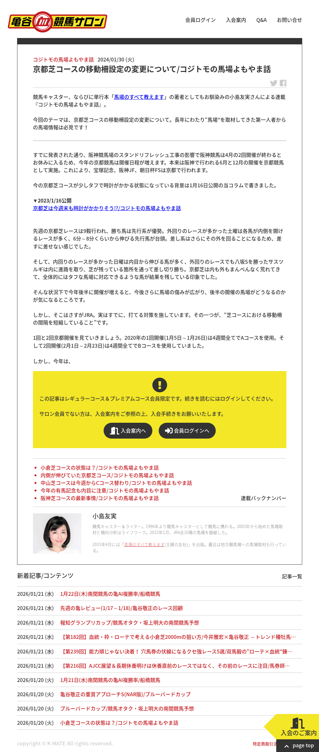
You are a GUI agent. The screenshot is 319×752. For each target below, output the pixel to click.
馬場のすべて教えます (139, 96)
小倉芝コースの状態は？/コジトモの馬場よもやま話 (100, 467)
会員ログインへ (187, 430)
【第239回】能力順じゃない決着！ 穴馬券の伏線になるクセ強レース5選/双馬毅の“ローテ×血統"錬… (176, 651)
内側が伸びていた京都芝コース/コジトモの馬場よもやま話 (107, 475)
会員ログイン (200, 19)
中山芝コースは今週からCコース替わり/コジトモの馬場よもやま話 (116, 482)
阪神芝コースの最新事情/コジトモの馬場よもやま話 (100, 498)
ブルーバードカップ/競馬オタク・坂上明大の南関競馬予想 (127, 708)
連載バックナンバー (263, 498)
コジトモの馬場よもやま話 (63, 59)
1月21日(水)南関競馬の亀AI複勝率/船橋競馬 (110, 680)
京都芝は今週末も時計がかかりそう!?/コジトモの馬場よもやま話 (107, 208)
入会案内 (236, 19)
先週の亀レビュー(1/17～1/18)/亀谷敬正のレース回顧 (121, 608)
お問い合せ (289, 19)
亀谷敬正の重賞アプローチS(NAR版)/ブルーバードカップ (125, 694)
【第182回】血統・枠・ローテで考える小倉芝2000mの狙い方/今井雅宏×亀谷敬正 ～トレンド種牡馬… (178, 636)
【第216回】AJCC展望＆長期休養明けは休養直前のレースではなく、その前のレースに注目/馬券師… (175, 665)
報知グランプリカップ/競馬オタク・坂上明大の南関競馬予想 (129, 622)
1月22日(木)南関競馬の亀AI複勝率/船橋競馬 (110, 593)
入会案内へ (128, 430)
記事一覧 (292, 576)
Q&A (261, 19)
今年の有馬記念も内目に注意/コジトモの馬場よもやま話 (105, 490)
